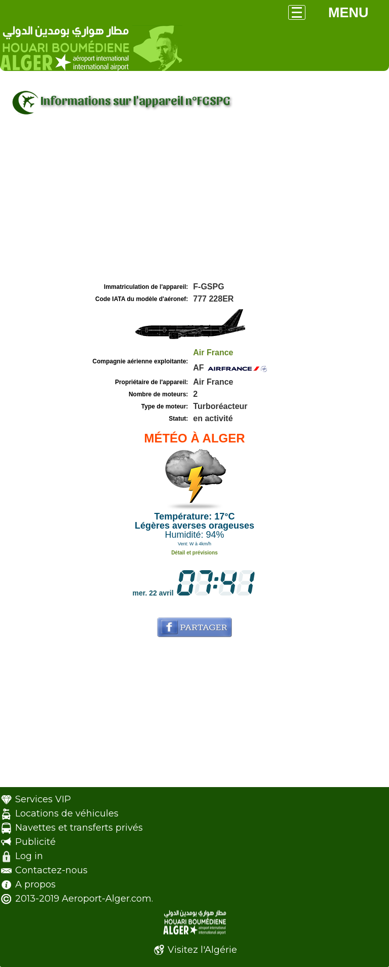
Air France (213, 352)
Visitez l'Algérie (202, 949)
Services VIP (43, 799)
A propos (35, 884)
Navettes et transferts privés (79, 827)
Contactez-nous (51, 870)
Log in (29, 856)
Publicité (35, 841)
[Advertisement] (194, 204)
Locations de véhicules (67, 813)
